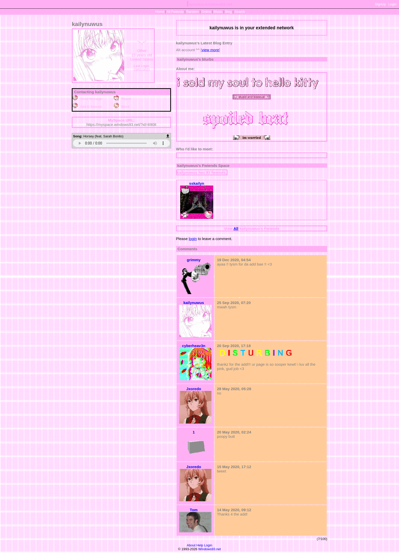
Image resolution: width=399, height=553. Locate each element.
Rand (192, 12)
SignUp (380, 4)
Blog (228, 12)
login (193, 238)
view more (210, 50)
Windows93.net (209, 549)
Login (392, 4)
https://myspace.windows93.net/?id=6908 (121, 124)
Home (159, 12)
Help (199, 545)
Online (206, 12)
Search (239, 12)
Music (218, 12)
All (175, 12)
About (191, 545)
